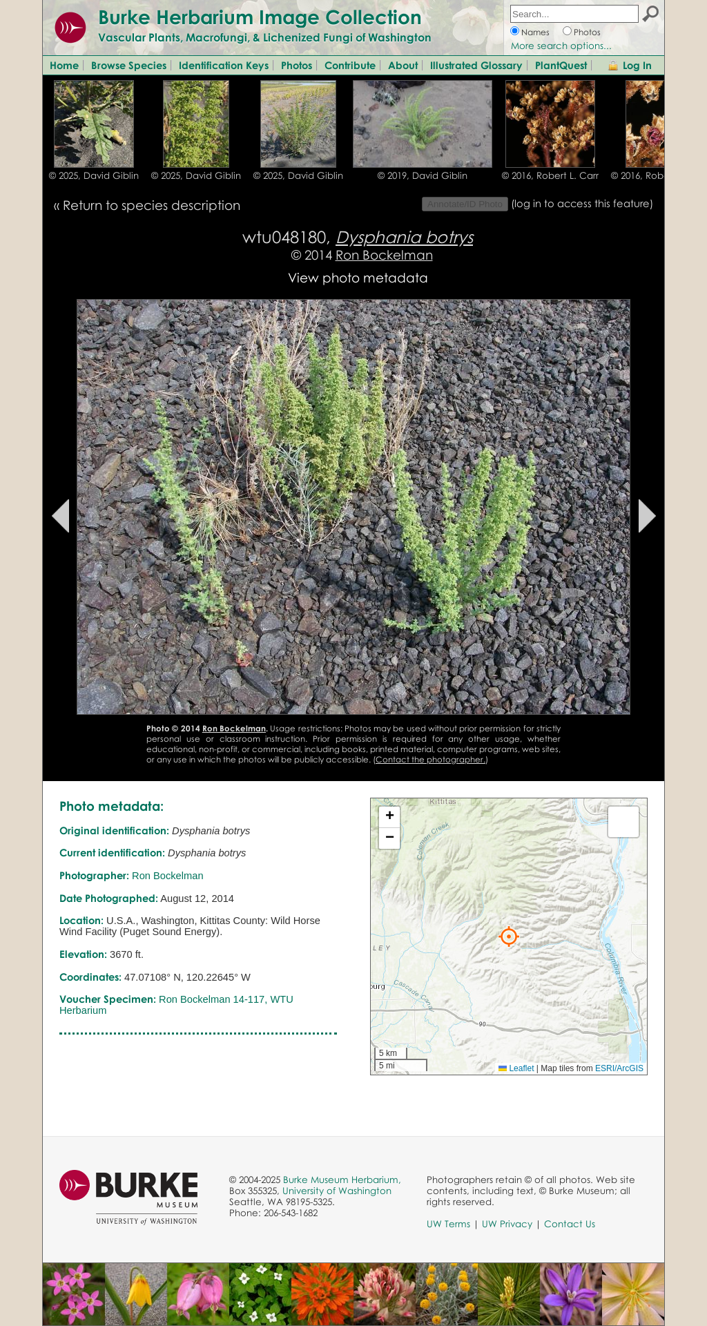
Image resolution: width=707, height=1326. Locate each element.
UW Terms (448, 1223)
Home (64, 65)
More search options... (561, 45)
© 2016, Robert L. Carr (550, 175)
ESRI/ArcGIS (619, 1068)
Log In (637, 65)
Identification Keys (224, 65)
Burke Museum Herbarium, (342, 1179)
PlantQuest (561, 65)
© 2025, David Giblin (94, 175)
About (403, 65)
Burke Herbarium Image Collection (260, 16)
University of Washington (336, 1190)
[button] (509, 936)
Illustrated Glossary (476, 65)
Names (535, 32)
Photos (587, 32)
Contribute (350, 65)
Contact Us (569, 1223)
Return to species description (151, 205)
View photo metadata (358, 277)
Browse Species (128, 65)
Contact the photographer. (430, 759)
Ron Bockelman (384, 254)
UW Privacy (507, 1223)
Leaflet (516, 1068)
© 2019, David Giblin (422, 175)
